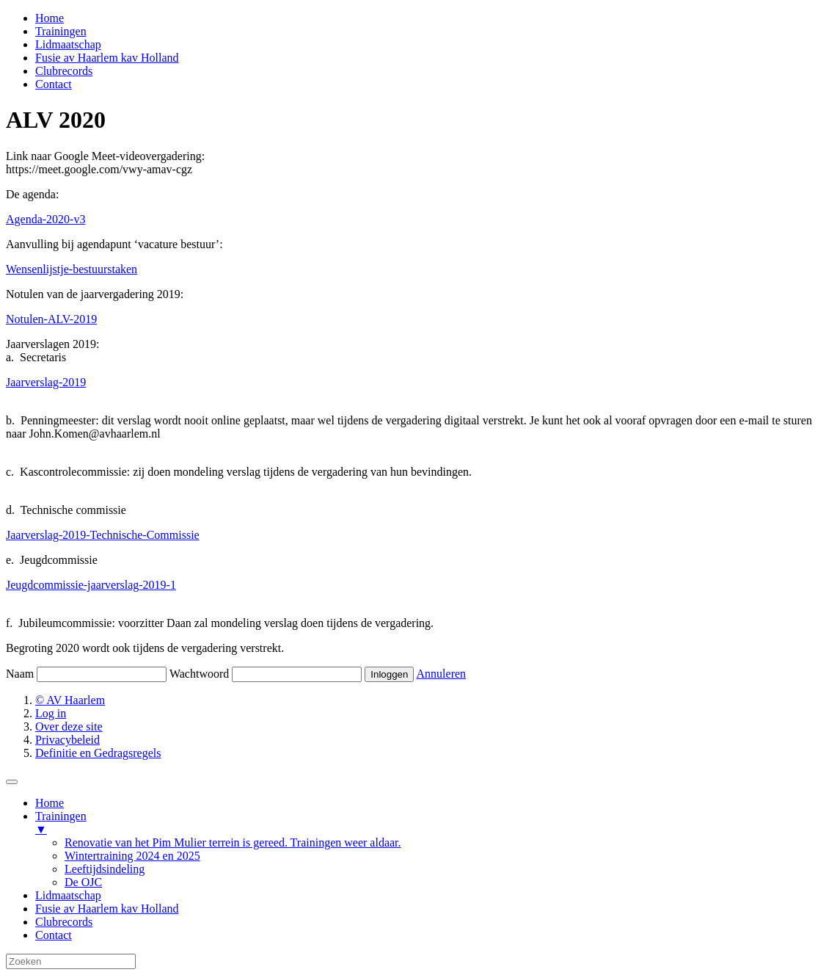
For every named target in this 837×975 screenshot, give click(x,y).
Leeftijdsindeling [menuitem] (105, 869)
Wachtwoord (199, 673)
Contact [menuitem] (53, 935)
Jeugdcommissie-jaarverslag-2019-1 (91, 585)
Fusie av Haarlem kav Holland (107, 57)
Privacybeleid (67, 739)
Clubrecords (63, 71)
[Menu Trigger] (12, 782)
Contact (53, 84)
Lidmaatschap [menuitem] (68, 895)
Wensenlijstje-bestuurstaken (71, 269)
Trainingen (61, 31)
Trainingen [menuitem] (433, 823)
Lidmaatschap (68, 44)
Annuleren (442, 673)
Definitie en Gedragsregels (98, 753)
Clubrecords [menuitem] (63, 922)
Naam (20, 673)
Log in (50, 713)
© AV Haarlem (70, 700)
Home (49, 18)
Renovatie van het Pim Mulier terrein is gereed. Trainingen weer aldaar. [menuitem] (233, 842)
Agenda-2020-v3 (45, 219)
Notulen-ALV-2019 (51, 319)
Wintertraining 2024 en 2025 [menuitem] (132, 855)
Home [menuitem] (49, 803)
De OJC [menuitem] (83, 882)
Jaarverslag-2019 (46, 382)
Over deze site (69, 726)
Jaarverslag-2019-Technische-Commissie (103, 535)
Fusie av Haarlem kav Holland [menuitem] (107, 908)
